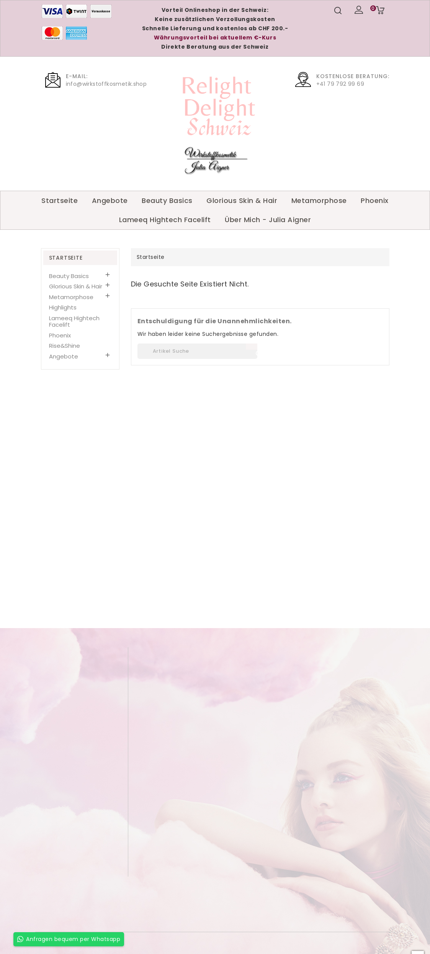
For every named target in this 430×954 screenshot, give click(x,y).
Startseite (59, 200)
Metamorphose (319, 200)
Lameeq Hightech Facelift (165, 219)
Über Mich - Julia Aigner (268, 219)
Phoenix (375, 200)
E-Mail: (77, 76)
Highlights (63, 307)
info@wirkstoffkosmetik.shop (106, 84)
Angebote (110, 200)
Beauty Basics (167, 200)
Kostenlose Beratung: (352, 76)
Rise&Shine (64, 346)
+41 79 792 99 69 (340, 84)
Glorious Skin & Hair (241, 200)
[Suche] (197, 351)
